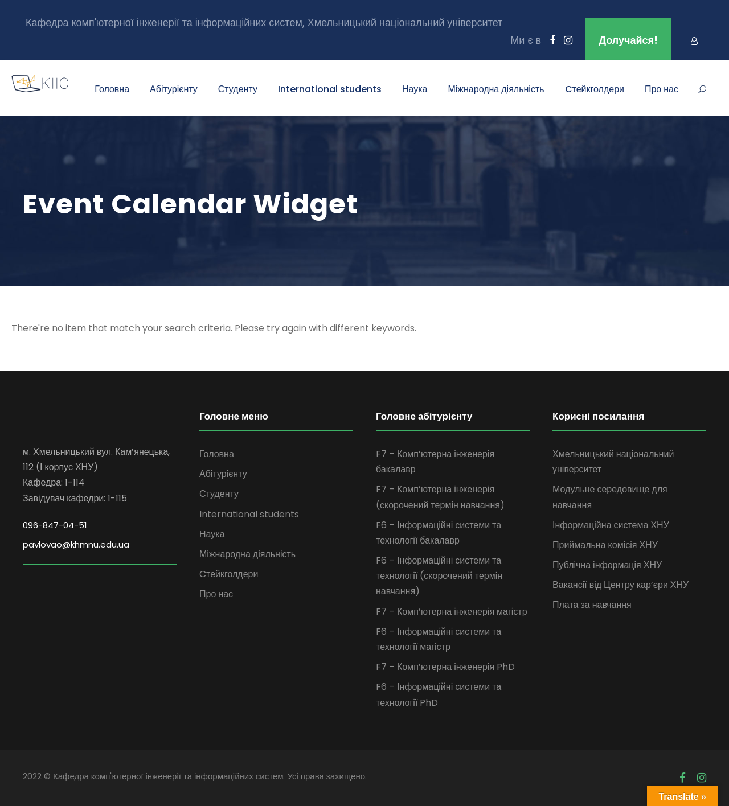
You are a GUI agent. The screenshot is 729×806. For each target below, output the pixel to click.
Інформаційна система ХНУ (610, 525)
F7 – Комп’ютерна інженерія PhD (445, 666)
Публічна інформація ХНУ (607, 564)
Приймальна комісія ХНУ (605, 545)
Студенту (237, 89)
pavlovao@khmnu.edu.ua (76, 544)
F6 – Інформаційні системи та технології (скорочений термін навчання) (439, 576)
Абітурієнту (174, 89)
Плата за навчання (592, 604)
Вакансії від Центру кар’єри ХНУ (620, 584)
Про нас (661, 89)
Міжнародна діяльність (496, 89)
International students (330, 89)
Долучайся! (628, 40)
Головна (112, 89)
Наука (415, 89)
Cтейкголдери (594, 89)
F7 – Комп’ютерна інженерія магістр (451, 611)
